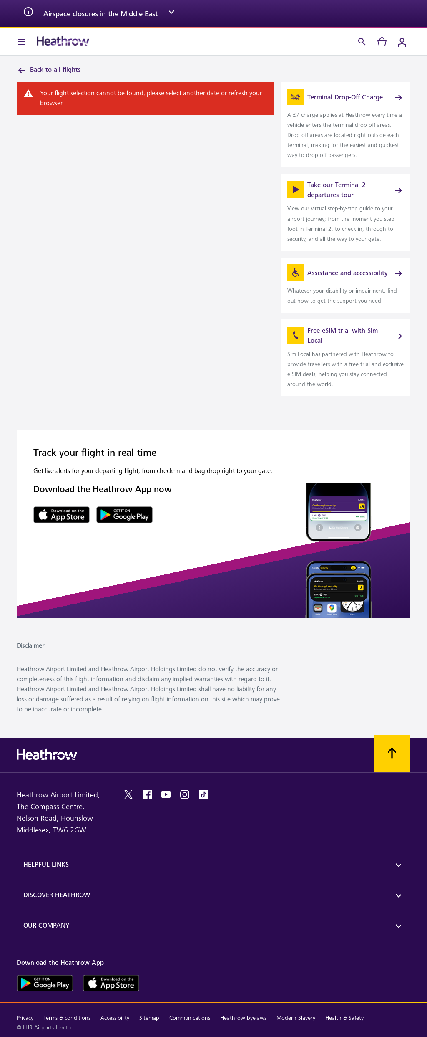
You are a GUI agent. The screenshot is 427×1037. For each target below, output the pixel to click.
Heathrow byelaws (243, 1018)
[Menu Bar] (22, 42)
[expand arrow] (171, 13)
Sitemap (149, 1018)
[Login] (402, 41)
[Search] (362, 41)
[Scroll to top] (392, 753)
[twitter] (128, 794)
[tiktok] (203, 794)
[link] (345, 124)
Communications (189, 1018)
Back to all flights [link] (49, 70)
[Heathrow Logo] (63, 41)
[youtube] (166, 794)
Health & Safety (344, 1018)
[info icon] (28, 13)
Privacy (25, 1018)
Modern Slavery (295, 1018)
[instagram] (185, 794)
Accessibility (114, 1018)
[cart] (382, 41)
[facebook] (147, 794)
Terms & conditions (66, 1018)
